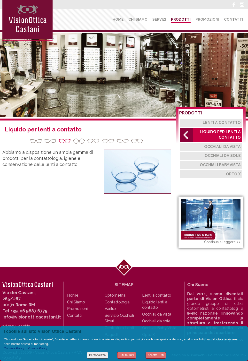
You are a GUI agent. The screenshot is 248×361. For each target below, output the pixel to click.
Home (118, 19)
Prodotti (181, 19)
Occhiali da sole (156, 321)
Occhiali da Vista (222, 146)
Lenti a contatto (222, 122)
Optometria (115, 295)
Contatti (233, 19)
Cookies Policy (14, 348)
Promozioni (207, 19)
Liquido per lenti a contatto (220, 134)
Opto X (233, 174)
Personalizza (97, 355)
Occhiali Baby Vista (220, 165)
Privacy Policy (37, 348)
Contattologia (117, 302)
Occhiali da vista (156, 314)
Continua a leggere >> (222, 242)
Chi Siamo (76, 302)
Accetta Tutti (156, 355)
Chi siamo (137, 19)
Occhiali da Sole (223, 155)
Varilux (110, 308)
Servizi (159, 19)
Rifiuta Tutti (126, 355)
